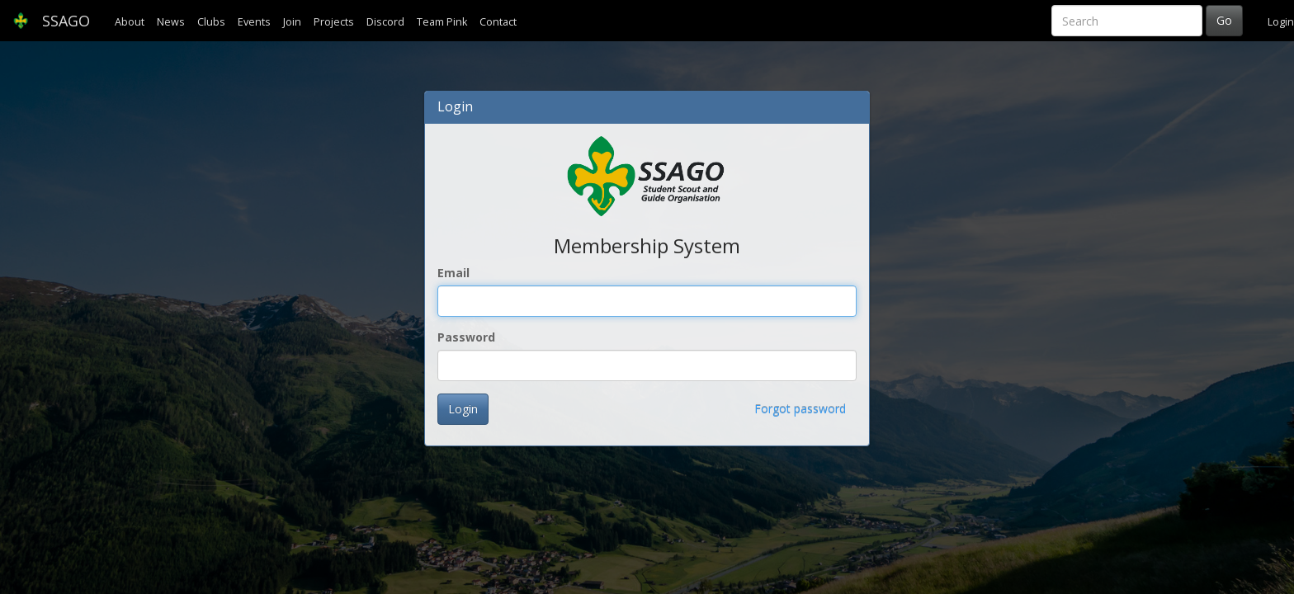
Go (1224, 20)
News (171, 22)
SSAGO (51, 21)
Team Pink (442, 22)
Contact (498, 22)
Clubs (211, 22)
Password (466, 337)
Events (254, 22)
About (129, 22)
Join (292, 22)
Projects (334, 22)
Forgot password (800, 409)
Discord (385, 22)
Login (1281, 22)
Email (453, 272)
